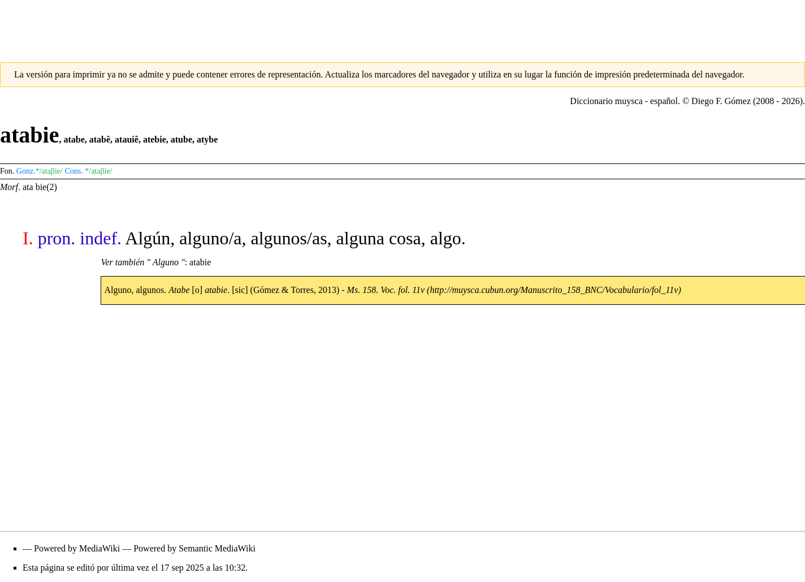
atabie (200, 262)
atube (181, 139)
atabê (99, 139)
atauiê (127, 139)
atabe (73, 139)
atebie (154, 139)
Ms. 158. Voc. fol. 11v (386, 290)
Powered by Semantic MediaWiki (194, 548)
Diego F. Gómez (721, 101)
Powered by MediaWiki (77, 548)
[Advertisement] (402, 25)
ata (28, 187)
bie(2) (46, 187)
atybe (207, 139)
